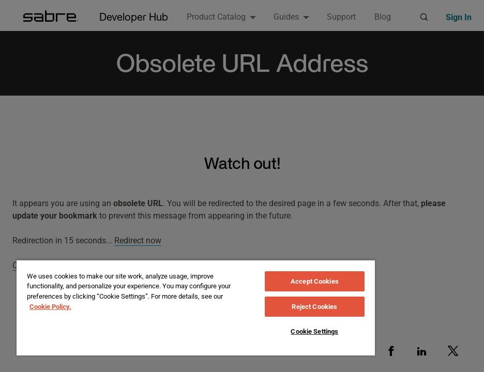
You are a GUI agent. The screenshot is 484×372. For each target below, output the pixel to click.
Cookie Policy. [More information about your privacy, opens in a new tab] (50, 307)
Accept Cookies (315, 281)
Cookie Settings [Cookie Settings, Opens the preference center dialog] (314, 331)
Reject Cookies (314, 307)
